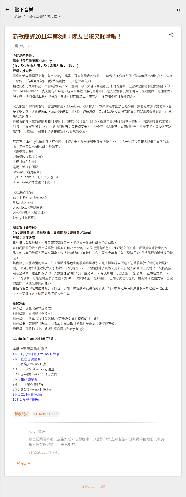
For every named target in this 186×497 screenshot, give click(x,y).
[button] (171, 35)
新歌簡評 (21, 413)
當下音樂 (23, 9)
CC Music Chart (46, 413)
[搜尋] (178, 11)
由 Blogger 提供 (93, 486)
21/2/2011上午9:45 (44, 452)
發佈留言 (24, 463)
